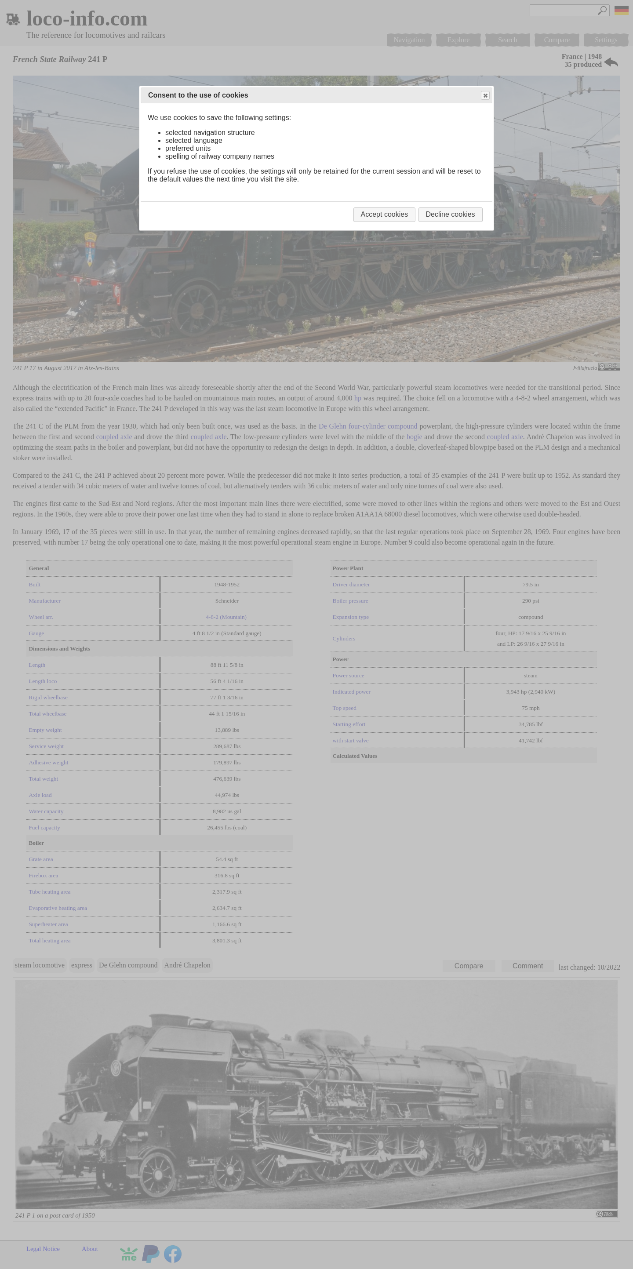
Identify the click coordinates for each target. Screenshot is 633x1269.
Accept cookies (384, 214)
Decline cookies (450, 214)
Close (485, 95)
